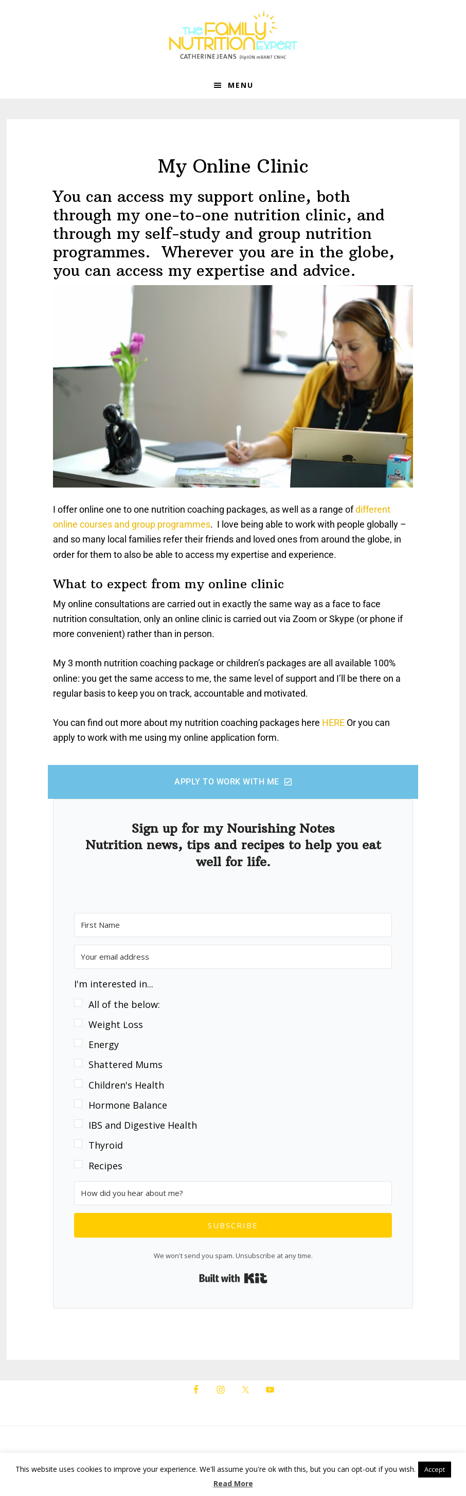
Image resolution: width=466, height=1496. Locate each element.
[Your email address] (233, 957)
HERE (333, 722)
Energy (103, 1044)
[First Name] (233, 925)
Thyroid (105, 1145)
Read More (233, 1483)
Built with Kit (233, 1278)
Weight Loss (115, 1024)
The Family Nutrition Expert (233, 36)
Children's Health (126, 1085)
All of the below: (124, 1004)
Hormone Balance (127, 1105)
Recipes (105, 1166)
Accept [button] (434, 1469)
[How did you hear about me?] (233, 1193)
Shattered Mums (125, 1064)
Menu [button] (241, 85)
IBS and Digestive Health (142, 1125)
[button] (233, 1075)
